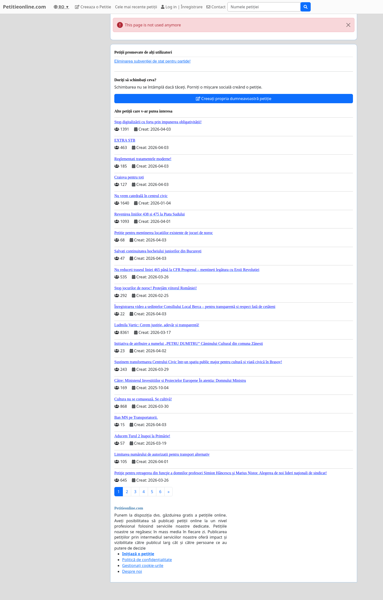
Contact (215, 7)
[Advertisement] (62, 87)
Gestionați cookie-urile (142, 565)
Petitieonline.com (24, 6)
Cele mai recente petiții (136, 7)
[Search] (264, 6)
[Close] (348, 25)
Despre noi (132, 571)
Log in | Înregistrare (181, 7)
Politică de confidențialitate (147, 559)
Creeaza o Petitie (93, 7)
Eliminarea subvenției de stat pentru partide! (152, 61)
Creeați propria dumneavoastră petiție (233, 98)
